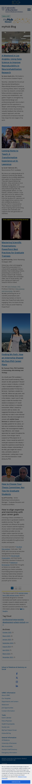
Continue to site (16, 782)
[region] (16, 774)
